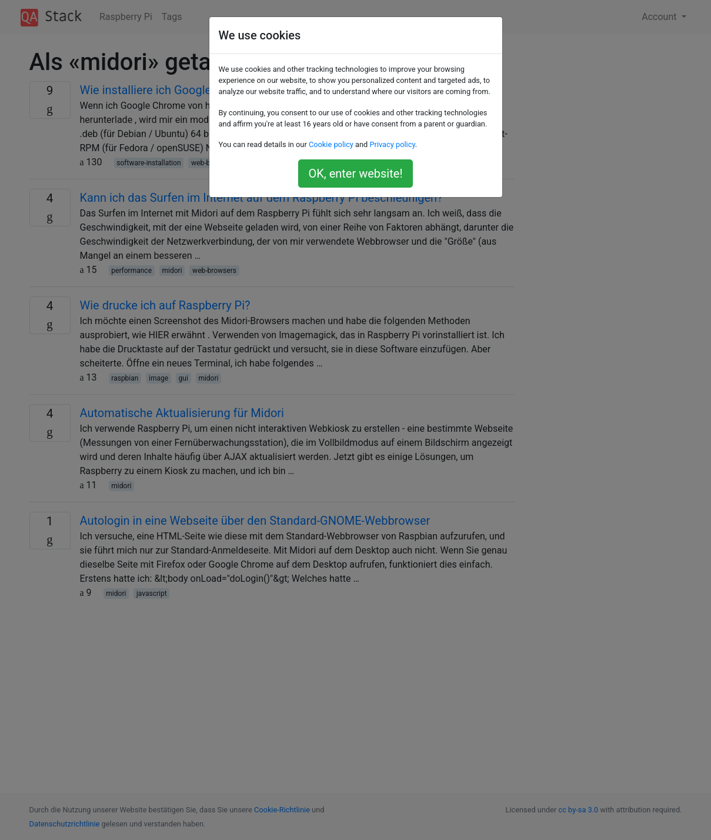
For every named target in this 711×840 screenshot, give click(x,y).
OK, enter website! (355, 173)
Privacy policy (392, 144)
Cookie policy (331, 144)
